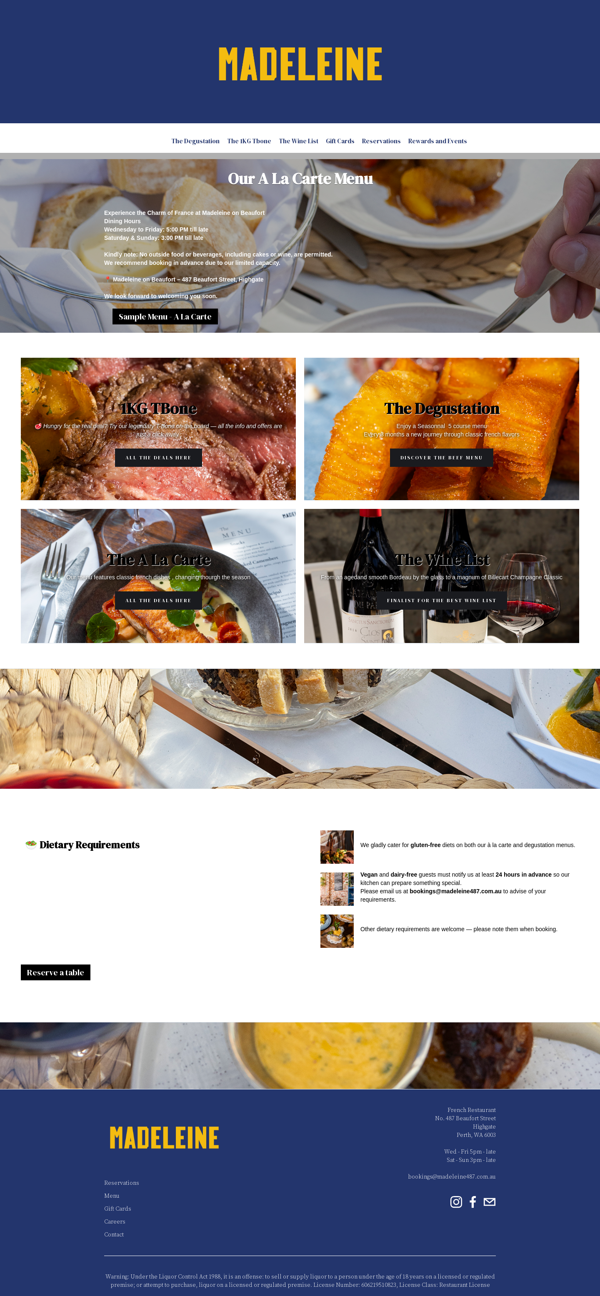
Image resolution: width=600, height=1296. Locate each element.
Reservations (381, 141)
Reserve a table (55, 972)
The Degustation (195, 141)
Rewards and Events (437, 141)
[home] (300, 61)
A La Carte (149, 141)
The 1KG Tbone (249, 141)
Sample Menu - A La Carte (165, 316)
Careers (114, 1222)
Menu (112, 1196)
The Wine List (298, 141)
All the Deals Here (158, 457)
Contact (114, 1235)
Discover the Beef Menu (441, 457)
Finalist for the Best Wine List (442, 600)
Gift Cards (340, 141)
